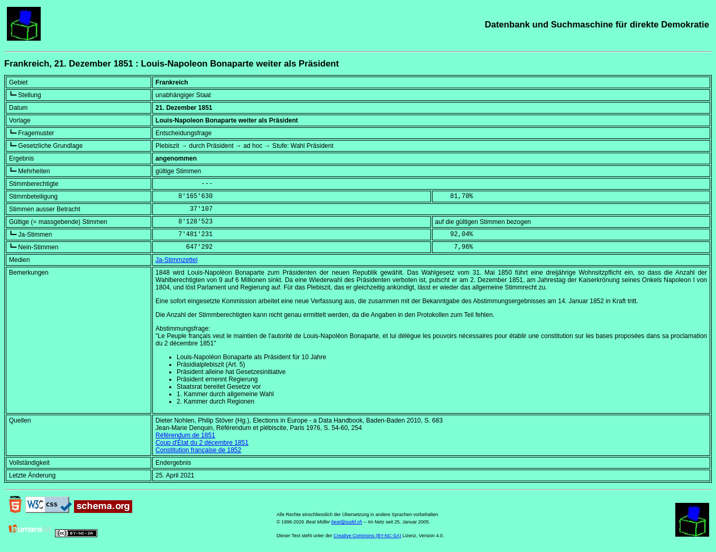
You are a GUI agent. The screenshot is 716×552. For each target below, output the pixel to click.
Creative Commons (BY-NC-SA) (367, 535)
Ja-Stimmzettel (176, 260)
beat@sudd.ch (346, 522)
